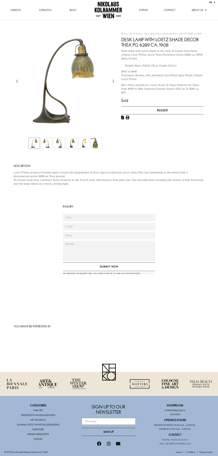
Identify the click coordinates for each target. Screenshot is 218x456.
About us (199, 10)
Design (38, 439)
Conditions (191, 452)
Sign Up (108, 431)
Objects (16, 10)
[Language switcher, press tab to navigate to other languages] (212, 2)
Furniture (38, 429)
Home (124, 34)
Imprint (179, 452)
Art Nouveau (135, 34)
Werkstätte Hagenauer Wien (38, 415)
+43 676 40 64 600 (179, 439)
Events (143, 10)
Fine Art (38, 410)
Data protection (206, 452)
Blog (73, 10)
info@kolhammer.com (177, 443)
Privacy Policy (148, 273)
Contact (169, 10)
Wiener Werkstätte (38, 434)
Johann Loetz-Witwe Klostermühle (38, 424)
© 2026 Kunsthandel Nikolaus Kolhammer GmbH (26, 452)
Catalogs (45, 10)
